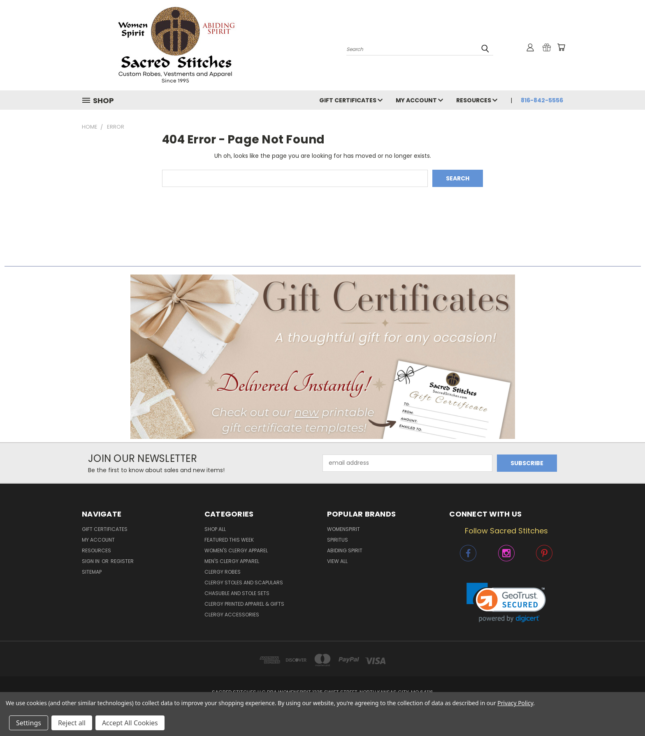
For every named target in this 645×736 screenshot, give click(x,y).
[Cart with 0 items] (561, 47)
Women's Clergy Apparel (236, 550)
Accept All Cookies (130, 722)
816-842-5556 (542, 100)
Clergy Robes (222, 571)
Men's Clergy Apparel (231, 561)
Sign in (91, 561)
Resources (476, 100)
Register (122, 561)
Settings (28, 722)
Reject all (72, 722)
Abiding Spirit (344, 550)
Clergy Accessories (231, 614)
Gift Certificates (351, 100)
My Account (419, 100)
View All (337, 561)
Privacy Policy (515, 703)
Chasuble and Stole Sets (236, 593)
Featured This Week (229, 539)
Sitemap (92, 571)
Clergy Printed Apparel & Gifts (244, 603)
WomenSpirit (343, 529)
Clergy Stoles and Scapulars (243, 582)
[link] (506, 602)
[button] (323, 357)
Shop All (215, 529)
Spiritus (337, 539)
